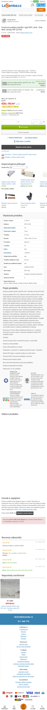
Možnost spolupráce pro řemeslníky (23, 676)
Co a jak (32, 707)
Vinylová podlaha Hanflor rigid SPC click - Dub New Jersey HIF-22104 (10, 608)
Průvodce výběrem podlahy (23, 682)
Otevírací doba (23, 644)
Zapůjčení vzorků (23, 672)
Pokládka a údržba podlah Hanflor (14, 157)
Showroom (4, 707)
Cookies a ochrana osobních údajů (23, 664)
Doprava (23, 652)
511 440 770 (23, 621)
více (31, 1)
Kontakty (23, 638)
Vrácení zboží (23, 657)
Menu (23, 707)
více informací (21, 77)
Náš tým (23, 632)
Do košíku (23, 127)
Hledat (41, 10)
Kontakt (42, 707)
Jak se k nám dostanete (23, 646)
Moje (14, 707)
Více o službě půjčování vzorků (28, 509)
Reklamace (23, 659)
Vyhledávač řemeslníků (23, 674)
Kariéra (23, 634)
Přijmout (36, 1)
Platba (23, 654)
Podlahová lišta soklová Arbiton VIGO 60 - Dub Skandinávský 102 (28, 182)
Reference (23, 636)
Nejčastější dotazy (23, 666)
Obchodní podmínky (23, 661)
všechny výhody (40, 20)
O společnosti (23, 629)
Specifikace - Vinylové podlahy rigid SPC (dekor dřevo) (20, 154)
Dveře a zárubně (23, 684)
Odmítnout (42, 1)
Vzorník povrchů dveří (23, 687)
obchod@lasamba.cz (23, 617)
